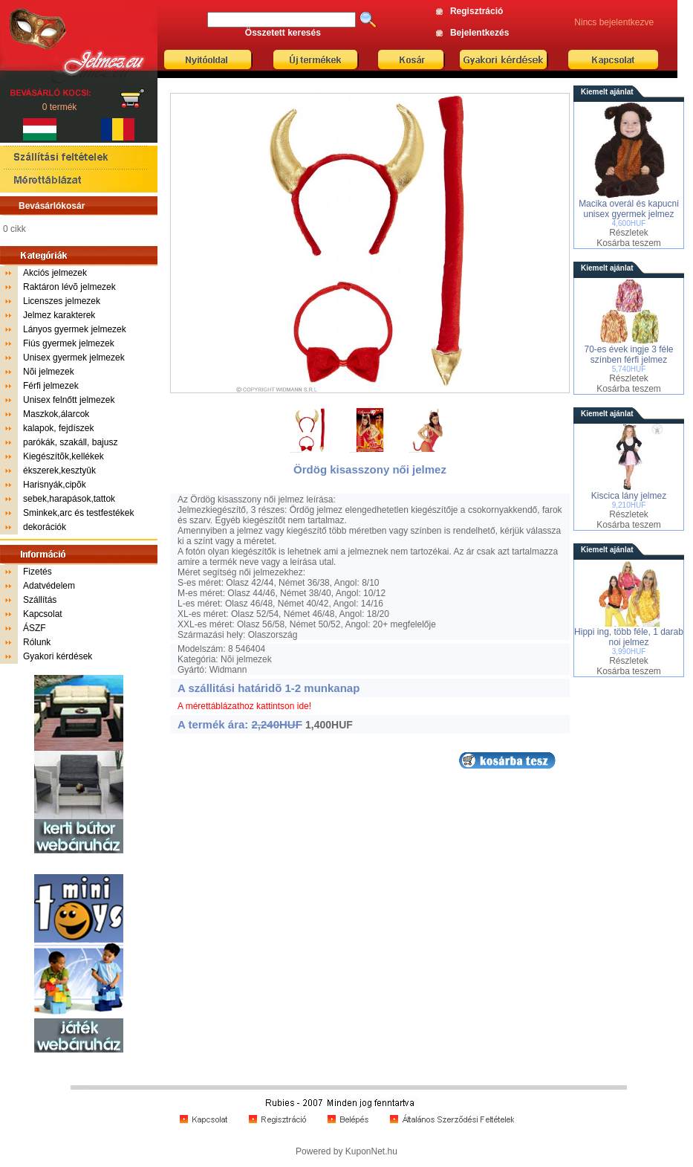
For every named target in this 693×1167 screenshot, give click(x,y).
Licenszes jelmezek (61, 301)
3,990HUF (629, 651)
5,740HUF (629, 369)
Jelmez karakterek (59, 315)
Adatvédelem (49, 586)
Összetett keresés (283, 33)
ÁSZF (34, 628)
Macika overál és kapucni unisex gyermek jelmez (629, 208)
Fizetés (37, 571)
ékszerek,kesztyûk (59, 470)
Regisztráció (476, 11)
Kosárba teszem (628, 243)
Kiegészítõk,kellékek (63, 456)
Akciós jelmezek (55, 273)
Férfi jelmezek (51, 386)
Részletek (628, 232)
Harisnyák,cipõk (54, 484)
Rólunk (37, 642)
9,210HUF (629, 505)
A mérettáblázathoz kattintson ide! (244, 706)
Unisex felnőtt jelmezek (68, 400)
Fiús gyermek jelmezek (68, 343)
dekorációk (44, 527)
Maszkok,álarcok (56, 414)
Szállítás (39, 600)
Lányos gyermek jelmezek (74, 329)
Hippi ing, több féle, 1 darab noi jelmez (628, 637)
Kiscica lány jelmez (628, 496)
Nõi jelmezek (48, 371)
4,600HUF (629, 223)
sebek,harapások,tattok (69, 499)
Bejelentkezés (479, 33)
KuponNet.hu (371, 1151)
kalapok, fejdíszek (58, 428)
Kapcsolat (42, 614)
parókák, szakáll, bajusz (70, 442)
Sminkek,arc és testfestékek (78, 513)
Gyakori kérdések (57, 656)
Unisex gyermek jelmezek (74, 357)
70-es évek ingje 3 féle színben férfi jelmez (628, 354)
